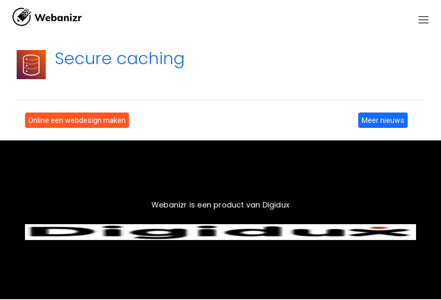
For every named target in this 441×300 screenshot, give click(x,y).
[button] (424, 19)
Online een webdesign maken (77, 120)
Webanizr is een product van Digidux (220, 205)
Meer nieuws (383, 120)
